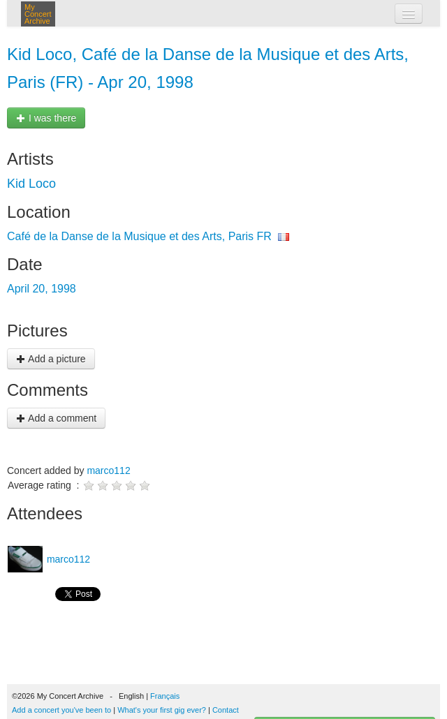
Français (164, 696)
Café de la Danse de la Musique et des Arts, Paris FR (139, 236)
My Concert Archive (38, 14)
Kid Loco (31, 184)
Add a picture (51, 358)
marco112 (108, 470)
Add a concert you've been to (61, 710)
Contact (225, 710)
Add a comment (56, 418)
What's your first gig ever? (161, 710)
